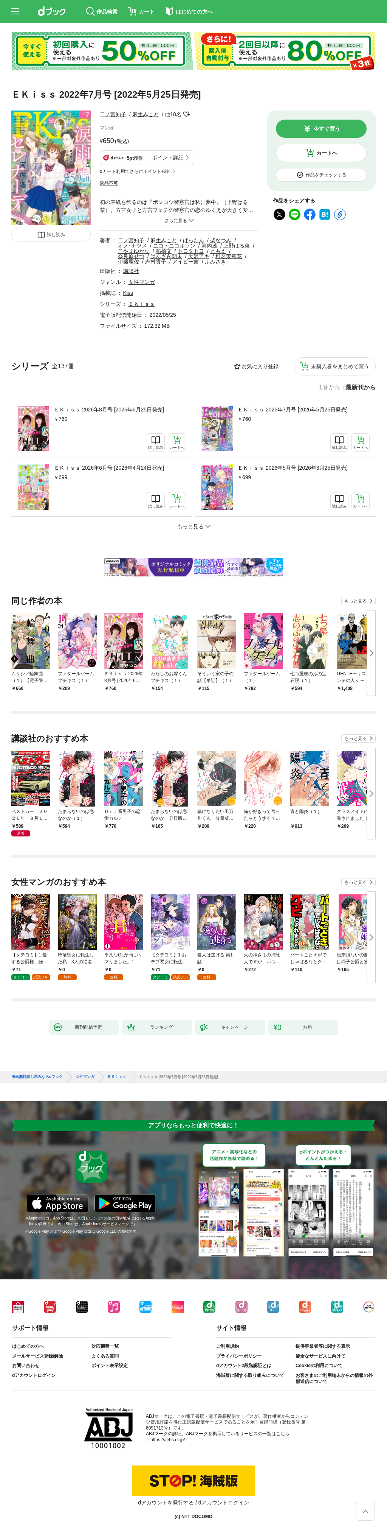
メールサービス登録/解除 (37, 1356)
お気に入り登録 (260, 366)
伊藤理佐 (128, 262)
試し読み (56, 234)
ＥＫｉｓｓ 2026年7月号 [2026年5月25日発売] (293, 409)
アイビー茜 (185, 262)
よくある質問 (105, 1356)
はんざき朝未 (166, 256)
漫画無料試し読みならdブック (37, 1077)
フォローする (186, 114)
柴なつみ (220, 240)
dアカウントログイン (34, 1375)
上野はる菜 (236, 246)
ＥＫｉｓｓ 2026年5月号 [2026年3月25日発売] (293, 468)
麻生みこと (145, 114)
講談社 (131, 271)
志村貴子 (155, 262)
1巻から (330, 388)
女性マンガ (141, 282)
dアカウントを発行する (166, 1503)
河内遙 (209, 246)
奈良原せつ (131, 256)
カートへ (326, 153)
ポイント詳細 (168, 157)
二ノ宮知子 (113, 114)
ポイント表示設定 (109, 1365)
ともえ (218, 251)
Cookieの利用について (319, 1365)
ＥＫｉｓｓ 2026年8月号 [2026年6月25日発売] (109, 409)
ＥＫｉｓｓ (141, 304)
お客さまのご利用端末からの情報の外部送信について (334, 1378)
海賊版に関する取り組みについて (250, 1375)
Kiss (128, 293)
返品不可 (109, 183)
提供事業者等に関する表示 (323, 1346)
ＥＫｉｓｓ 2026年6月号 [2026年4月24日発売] (109, 468)
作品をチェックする (326, 175)
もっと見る (355, 601)
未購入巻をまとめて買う (340, 366)
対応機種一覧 (105, 1346)
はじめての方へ (28, 1346)
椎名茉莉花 (228, 256)
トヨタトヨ (191, 251)
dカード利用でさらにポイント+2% (135, 171)
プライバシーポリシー (239, 1356)
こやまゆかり (134, 251)
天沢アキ (198, 256)
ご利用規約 (227, 1346)
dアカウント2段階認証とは (243, 1365)
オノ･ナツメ (132, 246)
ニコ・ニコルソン (174, 246)
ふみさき (215, 262)
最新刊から (360, 388)
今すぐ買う (327, 129)
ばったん (193, 240)
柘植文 (164, 251)
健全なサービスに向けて (320, 1356)
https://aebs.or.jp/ (167, 1439)
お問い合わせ (25, 1365)
